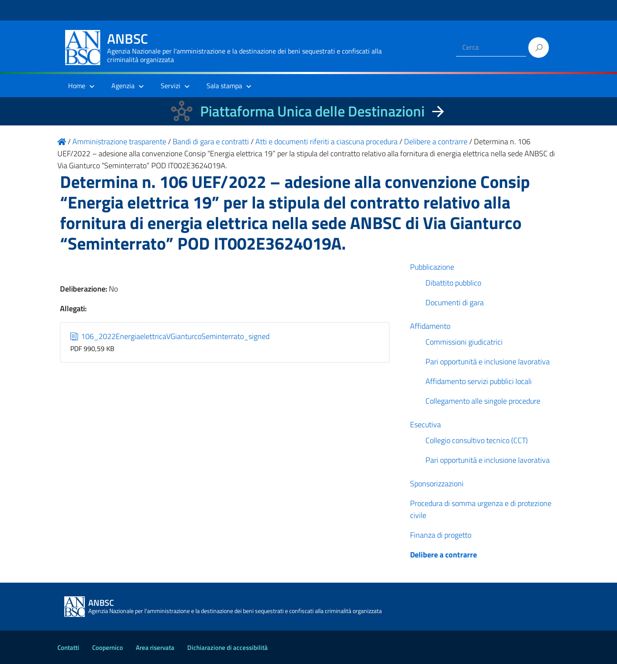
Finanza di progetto (440, 535)
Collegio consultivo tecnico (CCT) (476, 440)
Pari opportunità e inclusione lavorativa (487, 361)
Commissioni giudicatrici (464, 342)
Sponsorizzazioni (437, 483)
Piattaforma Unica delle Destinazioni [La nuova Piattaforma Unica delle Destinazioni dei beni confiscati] (312, 111)
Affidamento (430, 326)
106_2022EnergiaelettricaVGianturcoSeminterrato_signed (170, 336)
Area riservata (155, 647)
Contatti (68, 647)
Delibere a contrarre (443, 554)
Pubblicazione (432, 267)
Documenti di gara (454, 302)
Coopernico (107, 647)
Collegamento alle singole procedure (482, 401)
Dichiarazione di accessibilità (227, 647)
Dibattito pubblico (453, 283)
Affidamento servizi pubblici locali (478, 381)
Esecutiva (425, 424)
